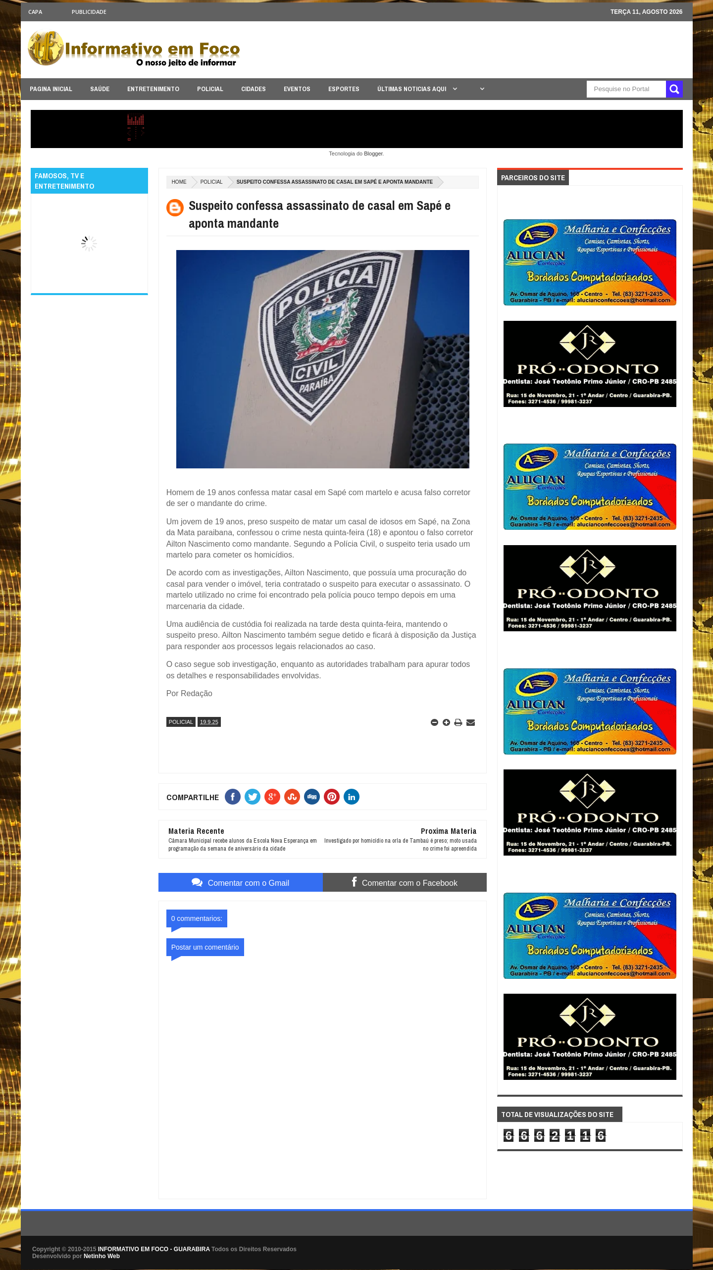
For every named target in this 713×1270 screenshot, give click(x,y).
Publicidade (89, 11)
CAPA (35, 11)
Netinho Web (102, 1256)
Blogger (373, 153)
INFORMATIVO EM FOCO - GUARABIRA (154, 1249)
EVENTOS (297, 89)
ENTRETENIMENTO (153, 89)
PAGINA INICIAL (51, 89)
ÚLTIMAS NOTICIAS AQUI (412, 89)
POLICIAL (210, 89)
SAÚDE (99, 89)
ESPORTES (343, 89)
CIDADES (253, 89)
